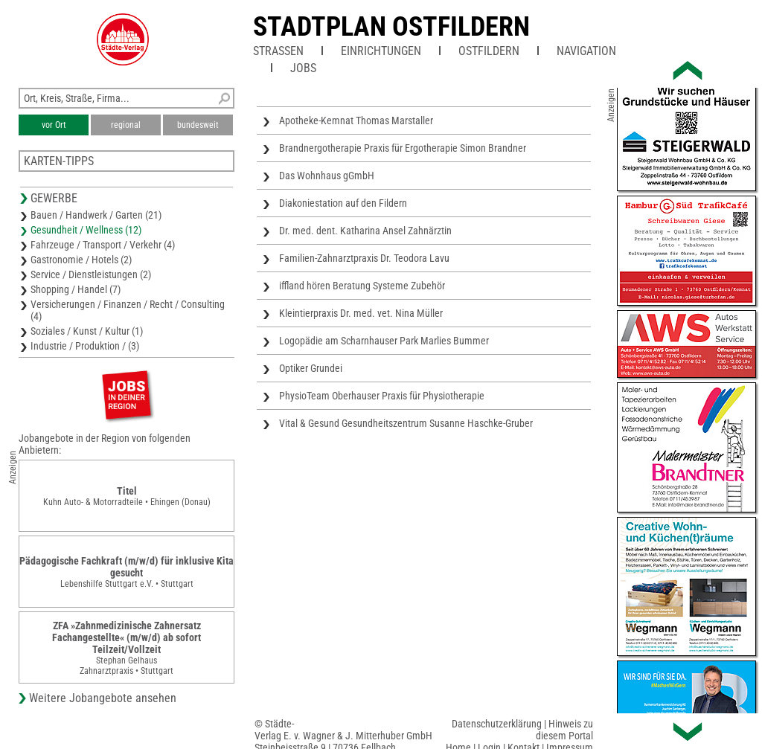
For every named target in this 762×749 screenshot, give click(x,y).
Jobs (303, 68)
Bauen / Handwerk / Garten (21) (96, 215)
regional (126, 125)
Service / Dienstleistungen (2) (91, 274)
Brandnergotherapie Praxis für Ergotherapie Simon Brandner (402, 148)
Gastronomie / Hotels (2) (81, 260)
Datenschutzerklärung (497, 724)
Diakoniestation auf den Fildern (343, 203)
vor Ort (54, 125)
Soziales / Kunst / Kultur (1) (87, 331)
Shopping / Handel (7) (76, 289)
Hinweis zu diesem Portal (564, 730)
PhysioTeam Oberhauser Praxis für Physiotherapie (381, 396)
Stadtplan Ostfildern (391, 26)
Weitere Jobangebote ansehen (102, 698)
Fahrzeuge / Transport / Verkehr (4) (103, 245)
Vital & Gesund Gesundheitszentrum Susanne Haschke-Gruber (406, 423)
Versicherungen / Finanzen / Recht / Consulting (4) (128, 310)
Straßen (278, 51)
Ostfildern (488, 51)
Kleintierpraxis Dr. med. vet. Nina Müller (361, 313)
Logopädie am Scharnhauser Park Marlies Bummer (384, 341)
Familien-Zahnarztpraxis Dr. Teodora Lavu (364, 258)
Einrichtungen (381, 51)
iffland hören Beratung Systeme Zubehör (362, 286)
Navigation (586, 51)
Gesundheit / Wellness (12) (86, 230)
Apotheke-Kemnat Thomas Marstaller (356, 120)
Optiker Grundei (310, 368)
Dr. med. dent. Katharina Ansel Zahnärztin (365, 231)
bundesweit (198, 125)
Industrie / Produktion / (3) (85, 346)
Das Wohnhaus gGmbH (326, 175)
